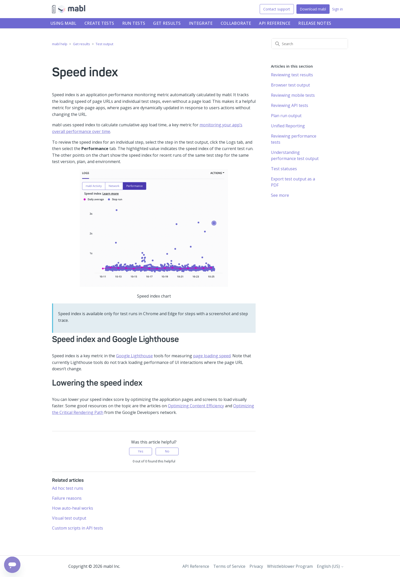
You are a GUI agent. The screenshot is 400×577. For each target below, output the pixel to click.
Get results (167, 23)
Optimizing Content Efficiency (196, 406)
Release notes (314, 23)
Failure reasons (67, 498)
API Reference (274, 23)
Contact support (276, 9)
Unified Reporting (288, 126)
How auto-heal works (72, 508)
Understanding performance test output (295, 155)
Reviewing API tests (289, 105)
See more (280, 195)
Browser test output (290, 85)
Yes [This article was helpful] (140, 451)
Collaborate (236, 23)
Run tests (133, 23)
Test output (104, 44)
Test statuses (284, 168)
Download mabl (313, 9)
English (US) (330, 566)
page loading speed (212, 356)
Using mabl (64, 23)
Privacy (256, 566)
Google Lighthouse (134, 356)
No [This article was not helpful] (167, 451)
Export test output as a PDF (293, 182)
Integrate (201, 23)
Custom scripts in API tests (77, 528)
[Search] (310, 44)
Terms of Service (229, 566)
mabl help (59, 44)
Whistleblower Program (290, 566)
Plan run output (286, 115)
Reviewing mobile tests (293, 95)
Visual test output (69, 518)
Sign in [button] (337, 9)
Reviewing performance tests (293, 139)
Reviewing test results (292, 75)
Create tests (99, 23)
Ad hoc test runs (67, 488)
